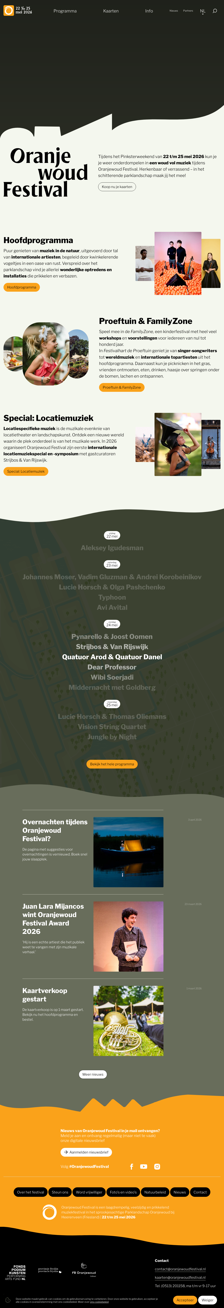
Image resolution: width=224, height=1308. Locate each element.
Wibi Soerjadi (112, 676)
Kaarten (111, 11)
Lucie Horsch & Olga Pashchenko (112, 586)
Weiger (208, 1299)
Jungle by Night (112, 736)
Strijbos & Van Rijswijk (112, 646)
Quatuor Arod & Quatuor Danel (112, 656)
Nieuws (174, 10)
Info (149, 11)
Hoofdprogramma (21, 286)
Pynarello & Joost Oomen (112, 635)
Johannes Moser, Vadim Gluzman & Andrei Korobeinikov (112, 576)
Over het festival (30, 1191)
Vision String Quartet (112, 726)
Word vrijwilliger (89, 1191)
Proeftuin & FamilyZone (122, 387)
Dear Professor (112, 666)
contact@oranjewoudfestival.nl (180, 1268)
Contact (200, 1191)
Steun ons (60, 1191)
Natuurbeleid (155, 1191)
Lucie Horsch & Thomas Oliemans (112, 715)
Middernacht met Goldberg (112, 686)
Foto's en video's (123, 1191)
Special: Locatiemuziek (26, 471)
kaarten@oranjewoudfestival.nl (180, 1277)
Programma (65, 11)
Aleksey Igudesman (112, 547)
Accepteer (185, 1299)
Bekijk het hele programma (112, 763)
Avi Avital (112, 606)
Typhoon (112, 596)
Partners (188, 10)
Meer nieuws (92, 1074)
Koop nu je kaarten (117, 186)
